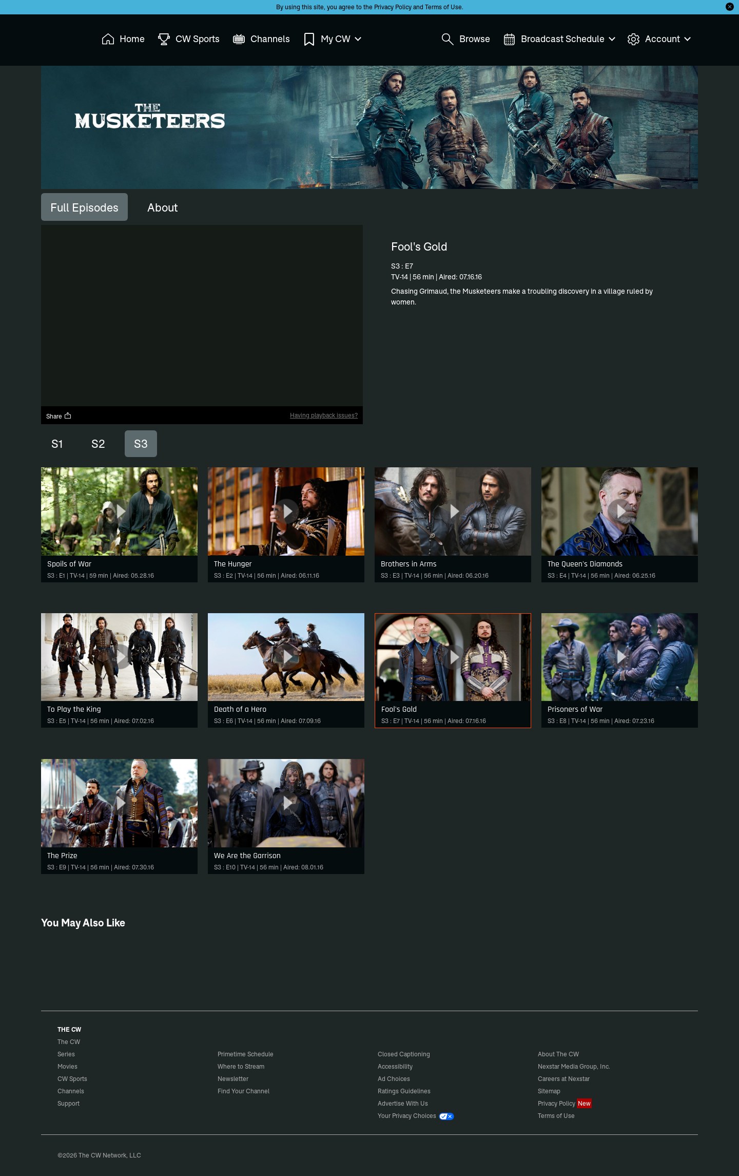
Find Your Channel (243, 1091)
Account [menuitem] (658, 39)
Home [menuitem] (123, 39)
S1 (57, 444)
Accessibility (395, 1066)
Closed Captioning (404, 1054)
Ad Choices (394, 1079)
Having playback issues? (324, 415)
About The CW (558, 1054)
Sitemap (549, 1091)
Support (68, 1103)
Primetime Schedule (246, 1054)
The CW (62, 36)
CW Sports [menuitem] (189, 39)
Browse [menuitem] (465, 39)
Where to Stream (241, 1066)
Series (66, 1054)
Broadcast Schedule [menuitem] (558, 39)
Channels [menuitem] (261, 39)
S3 (141, 444)
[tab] (84, 207)
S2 (98, 444)
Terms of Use (443, 7)
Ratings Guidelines (404, 1091)
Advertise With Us (403, 1103)
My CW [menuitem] (331, 39)
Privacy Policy (393, 7)
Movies (67, 1066)
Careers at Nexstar (564, 1079)
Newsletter (233, 1079)
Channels (70, 1091)
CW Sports (72, 1079)
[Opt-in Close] (730, 7)
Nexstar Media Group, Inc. (574, 1066)
